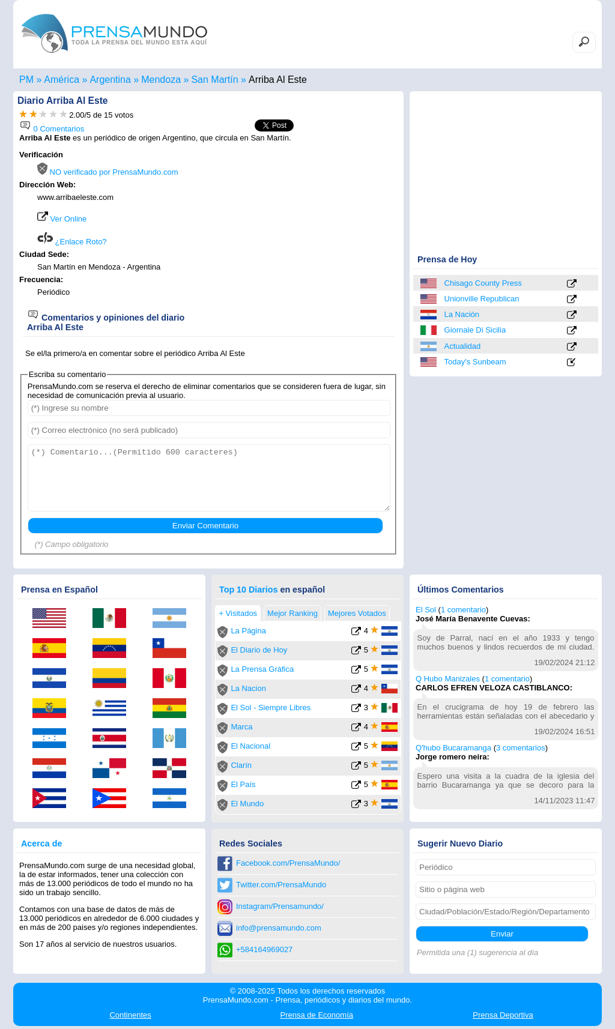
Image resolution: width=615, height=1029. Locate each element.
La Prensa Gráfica (262, 669)
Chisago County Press (483, 283)
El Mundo (247, 803)
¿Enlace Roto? (72, 241)
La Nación (462, 314)
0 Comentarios (51, 128)
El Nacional (250, 745)
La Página (248, 630)
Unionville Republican (482, 298)
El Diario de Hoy (259, 649)
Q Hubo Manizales (448, 678)
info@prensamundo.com (278, 927)
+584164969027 (264, 949)
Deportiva (503, 1014)
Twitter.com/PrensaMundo (281, 884)
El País (243, 784)
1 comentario (463, 609)
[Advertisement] (297, 226)
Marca (241, 726)
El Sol (426, 609)
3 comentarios (520, 747)
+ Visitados (238, 613)
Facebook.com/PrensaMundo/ (288, 863)
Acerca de (41, 843)
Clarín (241, 765)
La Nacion (248, 688)
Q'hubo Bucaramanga (453, 747)
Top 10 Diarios (248, 589)
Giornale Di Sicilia (475, 329)
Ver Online (61, 218)
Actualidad (462, 346)
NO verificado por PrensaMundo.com (107, 172)
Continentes (130, 1014)
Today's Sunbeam (475, 361)
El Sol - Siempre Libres (271, 707)
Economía (316, 1014)
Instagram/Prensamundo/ (280, 906)
